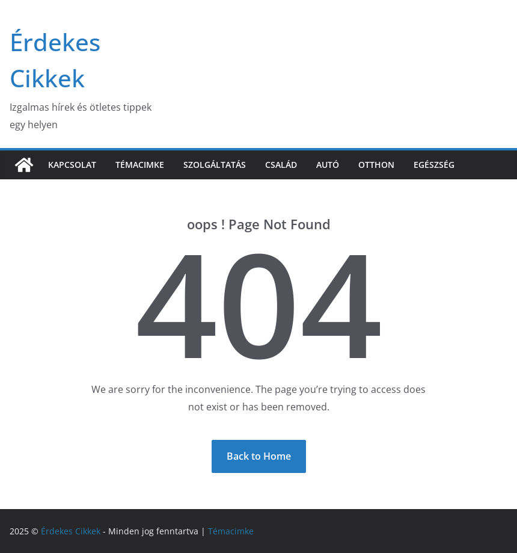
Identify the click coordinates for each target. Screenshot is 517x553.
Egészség (434, 164)
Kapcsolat (72, 164)
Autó (327, 164)
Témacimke (139, 164)
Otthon (376, 164)
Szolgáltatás (214, 164)
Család (281, 164)
